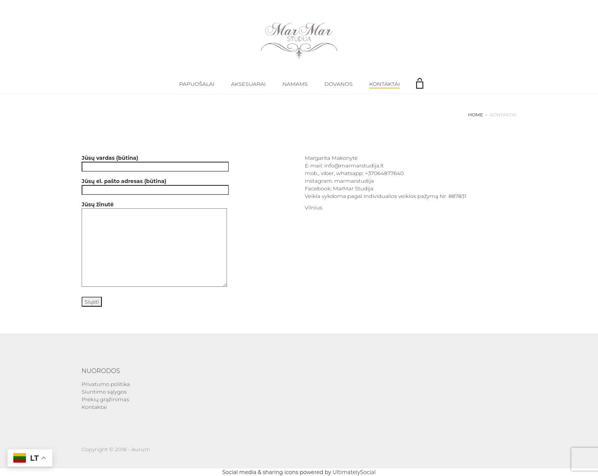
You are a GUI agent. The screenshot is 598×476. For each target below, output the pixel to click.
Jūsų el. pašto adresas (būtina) (155, 185)
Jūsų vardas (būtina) (155, 162)
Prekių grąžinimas (105, 399)
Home (475, 114)
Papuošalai (197, 83)
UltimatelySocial (354, 472)
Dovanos (339, 83)
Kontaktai (384, 83)
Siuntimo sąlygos (104, 391)
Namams (294, 83)
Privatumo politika (106, 384)
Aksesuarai (248, 83)
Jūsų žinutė (154, 244)
